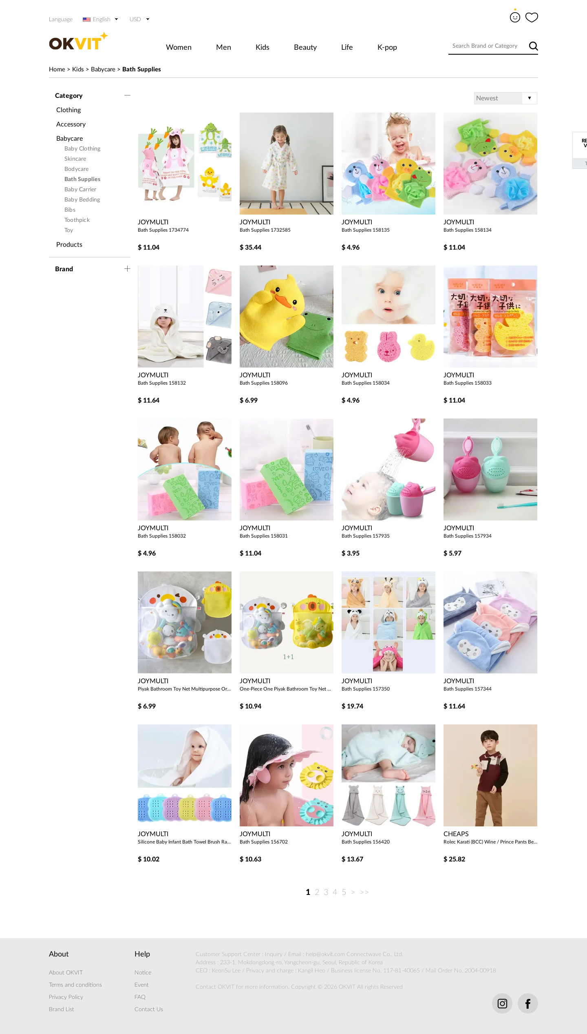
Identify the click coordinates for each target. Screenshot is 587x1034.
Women (179, 47)
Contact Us (149, 1009)
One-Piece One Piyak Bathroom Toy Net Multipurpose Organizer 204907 (286, 688)
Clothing (68, 110)
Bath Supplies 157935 (366, 536)
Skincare (75, 159)
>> (364, 892)
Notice (143, 973)
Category (69, 96)
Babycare (103, 69)
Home (57, 69)
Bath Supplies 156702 (264, 841)
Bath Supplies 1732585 (265, 230)
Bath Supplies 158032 (162, 536)
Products (69, 244)
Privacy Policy (66, 997)
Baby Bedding (82, 200)
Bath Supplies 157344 (468, 688)
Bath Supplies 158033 (468, 383)
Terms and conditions (75, 985)
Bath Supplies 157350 (366, 688)
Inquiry (273, 954)
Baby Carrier (80, 190)
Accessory (71, 124)
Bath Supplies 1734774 (163, 230)
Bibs (69, 210)
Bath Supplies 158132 (162, 383)
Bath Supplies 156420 (366, 841)
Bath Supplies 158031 (264, 536)
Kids (262, 47)
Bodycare (76, 169)
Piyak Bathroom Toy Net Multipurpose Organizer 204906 (185, 688)
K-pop (387, 47)
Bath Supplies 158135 (366, 230)
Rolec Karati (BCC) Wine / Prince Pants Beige (490, 841)
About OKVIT (66, 973)
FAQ (140, 997)
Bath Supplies (141, 69)
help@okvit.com (325, 954)
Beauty (305, 47)
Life (347, 47)
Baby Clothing (82, 149)
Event (142, 985)
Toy (68, 230)
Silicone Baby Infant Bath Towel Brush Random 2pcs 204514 (185, 841)
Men (223, 47)
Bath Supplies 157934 (468, 536)
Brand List (61, 1009)
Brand (64, 269)
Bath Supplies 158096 (264, 383)
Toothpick (77, 220)
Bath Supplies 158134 (468, 230)
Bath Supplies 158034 (366, 383)
